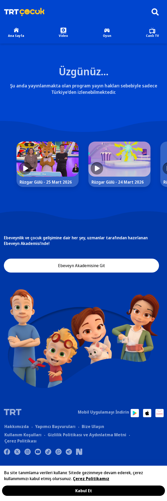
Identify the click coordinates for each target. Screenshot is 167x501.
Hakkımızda (16, 426)
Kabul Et (83, 491)
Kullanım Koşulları (22, 435)
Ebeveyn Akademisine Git (81, 265)
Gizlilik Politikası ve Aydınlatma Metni (87, 435)
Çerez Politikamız (91, 478)
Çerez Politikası (20, 441)
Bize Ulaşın (93, 426)
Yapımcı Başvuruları (55, 426)
